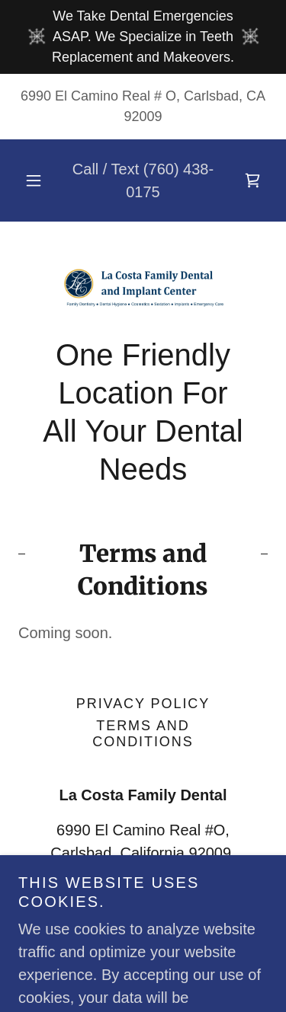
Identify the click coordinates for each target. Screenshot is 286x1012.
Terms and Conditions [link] (142, 733)
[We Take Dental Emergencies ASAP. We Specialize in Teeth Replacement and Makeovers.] (143, 37)
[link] (252, 180)
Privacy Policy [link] (143, 703)
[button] (33, 180)
